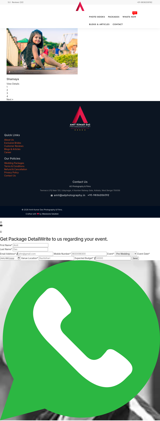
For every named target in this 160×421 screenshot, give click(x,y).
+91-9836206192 (98, 195)
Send (135, 258)
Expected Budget (84, 258)
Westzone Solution (50, 214)
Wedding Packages (14, 163)
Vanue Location (29, 258)
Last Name (6, 249)
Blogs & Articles (99, 24)
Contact (118, 24)
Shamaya (13, 79)
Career (7, 152)
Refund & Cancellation (15, 169)
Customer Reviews (13, 146)
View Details (13, 83)
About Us (9, 139)
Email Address (8, 253)
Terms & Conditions (14, 166)
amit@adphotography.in (69, 195)
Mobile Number (62, 253)
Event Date (144, 253)
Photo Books (97, 16)
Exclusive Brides (12, 143)
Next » (10, 99)
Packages (114, 16)
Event (110, 253)
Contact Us (10, 175)
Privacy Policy (11, 172)
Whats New (129, 16)
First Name (6, 245)
